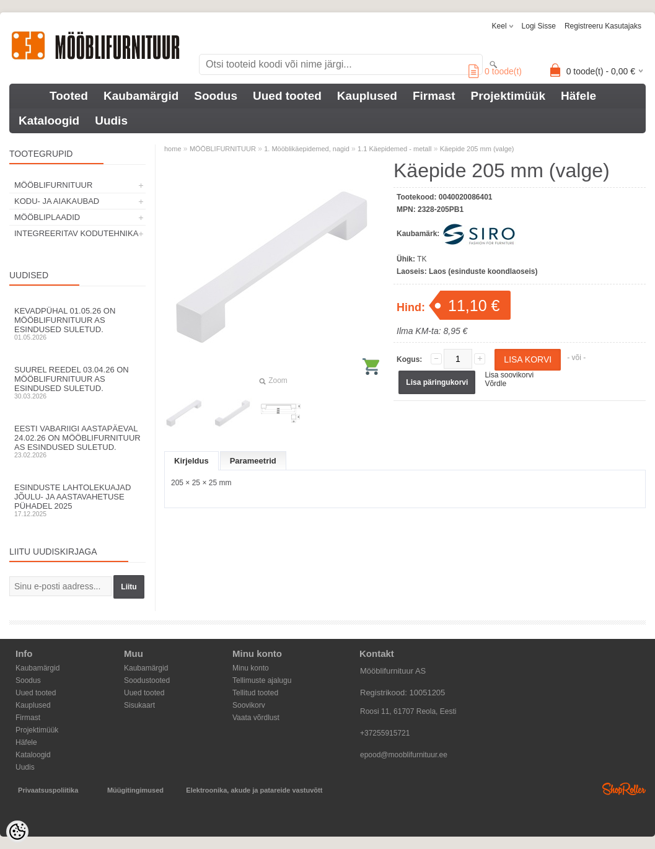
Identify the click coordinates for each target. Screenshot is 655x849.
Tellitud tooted (255, 692)
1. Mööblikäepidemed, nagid (306, 148)
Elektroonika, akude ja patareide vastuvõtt (254, 790)
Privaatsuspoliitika (48, 790)
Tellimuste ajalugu (261, 680)
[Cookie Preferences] (17, 831)
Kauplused (367, 95)
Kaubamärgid (140, 95)
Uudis (111, 120)
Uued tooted (287, 95)
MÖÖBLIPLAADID (47, 217)
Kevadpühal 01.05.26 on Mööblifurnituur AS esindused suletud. (77, 323)
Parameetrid (253, 460)
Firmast (434, 95)
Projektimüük (508, 95)
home (173, 148)
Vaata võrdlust (255, 717)
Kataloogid (49, 120)
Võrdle (495, 383)
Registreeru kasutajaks (603, 26)
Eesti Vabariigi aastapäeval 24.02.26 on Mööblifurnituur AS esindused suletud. (77, 441)
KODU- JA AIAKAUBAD (56, 201)
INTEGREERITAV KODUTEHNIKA (76, 233)
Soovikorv (248, 705)
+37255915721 (385, 733)
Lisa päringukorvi (437, 382)
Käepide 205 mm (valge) (477, 148)
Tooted (69, 95)
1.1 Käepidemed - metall (394, 148)
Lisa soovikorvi (509, 375)
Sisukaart (139, 705)
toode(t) (495, 71)
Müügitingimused (135, 790)
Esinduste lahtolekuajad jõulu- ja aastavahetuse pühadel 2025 (77, 500)
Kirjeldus (191, 460)
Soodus (215, 95)
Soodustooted (147, 680)
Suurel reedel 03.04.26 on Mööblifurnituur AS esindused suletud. (77, 382)
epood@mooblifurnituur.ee (403, 754)
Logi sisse (539, 26)
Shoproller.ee (624, 789)
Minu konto (250, 668)
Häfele (578, 95)
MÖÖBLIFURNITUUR (53, 185)
